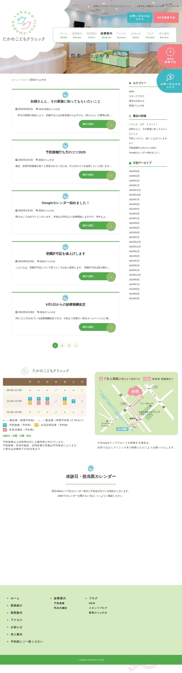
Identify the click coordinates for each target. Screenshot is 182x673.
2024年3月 (134, 213)
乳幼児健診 (60, 616)
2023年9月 (134, 223)
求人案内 (164, 35)
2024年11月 (135, 190)
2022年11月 (135, 246)
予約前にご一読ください (27, 650)
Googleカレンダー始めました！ (145, 152)
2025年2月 (134, 180)
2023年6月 (134, 227)
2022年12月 (135, 242)
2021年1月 (134, 260)
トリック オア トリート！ (144, 124)
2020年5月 (134, 265)
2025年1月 (134, 185)
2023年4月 (134, 232)
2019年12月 (135, 275)
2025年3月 (134, 176)
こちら (97, 504)
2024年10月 (135, 195)
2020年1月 (134, 270)
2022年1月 (134, 251)
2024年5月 (134, 209)
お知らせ (137, 35)
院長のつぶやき (53, 109)
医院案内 (92, 35)
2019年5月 (134, 293)
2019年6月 (134, 289)
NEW (41, 109)
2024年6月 (134, 204)
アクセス (122, 35)
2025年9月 (134, 171)
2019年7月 (134, 284)
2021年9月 (134, 256)
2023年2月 (134, 237)
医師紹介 (77, 35)
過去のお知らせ (137, 101)
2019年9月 (134, 279)
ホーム (63, 35)
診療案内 (107, 35)
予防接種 (59, 611)
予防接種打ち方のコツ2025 (143, 148)
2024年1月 (134, 218)
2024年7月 (134, 199)
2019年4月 (134, 298)
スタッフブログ (137, 96)
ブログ (150, 35)
